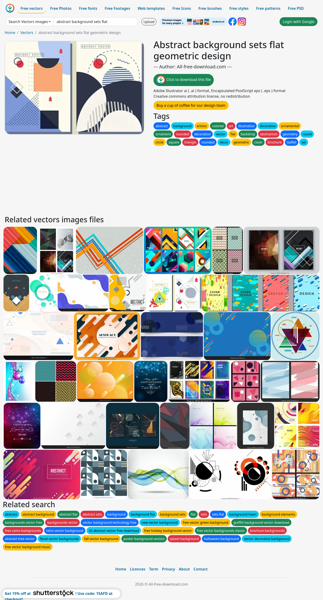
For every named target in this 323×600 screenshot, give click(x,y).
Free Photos (60, 8)
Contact (200, 569)
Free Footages (117, 8)
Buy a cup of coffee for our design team (191, 105)
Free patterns (268, 8)
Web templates (151, 8)
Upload (148, 22)
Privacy (168, 569)
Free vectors (31, 8)
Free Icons (181, 8)
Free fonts (88, 8)
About (184, 569)
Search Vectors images (28, 21)
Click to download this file (184, 80)
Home (10, 32)
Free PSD (296, 8)
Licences (137, 569)
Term (153, 569)
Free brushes (210, 8)
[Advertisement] (143, 179)
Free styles (239, 8)
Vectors (26, 32)
